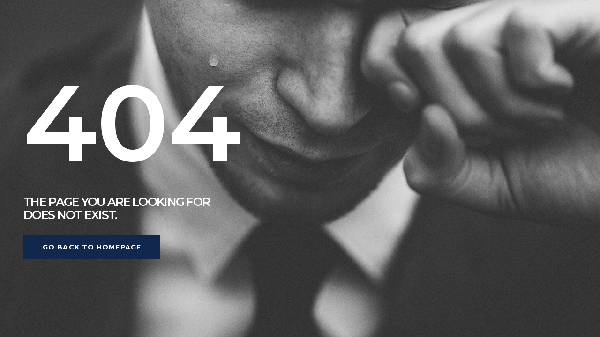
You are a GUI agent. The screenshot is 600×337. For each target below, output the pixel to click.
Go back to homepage (92, 247)
